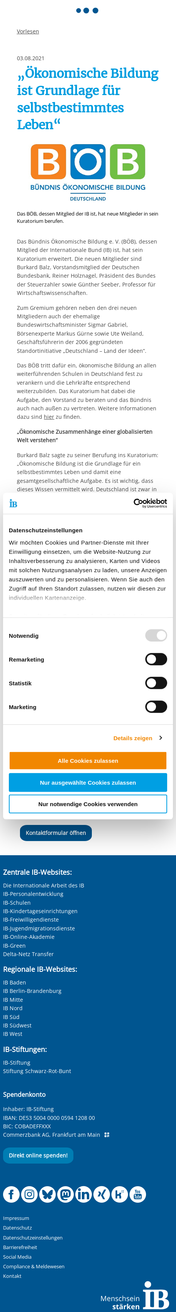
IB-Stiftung (16, 1062)
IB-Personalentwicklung (33, 893)
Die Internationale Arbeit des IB (43, 885)
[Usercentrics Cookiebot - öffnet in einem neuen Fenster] (133, 503)
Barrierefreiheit (20, 1247)
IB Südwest (17, 1025)
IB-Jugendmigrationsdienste (39, 928)
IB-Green (14, 945)
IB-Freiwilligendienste (31, 919)
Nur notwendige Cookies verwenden (88, 804)
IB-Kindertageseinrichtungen (40, 911)
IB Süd (11, 1017)
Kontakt (12, 1276)
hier (49, 416)
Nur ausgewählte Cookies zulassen (88, 782)
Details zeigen (132, 737)
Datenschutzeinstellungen (33, 1238)
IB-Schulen (17, 902)
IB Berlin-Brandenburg (32, 990)
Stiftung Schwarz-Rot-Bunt (37, 1071)
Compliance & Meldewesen (34, 1266)
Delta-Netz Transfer (28, 954)
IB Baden (14, 982)
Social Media (17, 1257)
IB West (12, 1033)
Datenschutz (17, 1228)
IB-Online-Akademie (29, 936)
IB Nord (13, 1008)
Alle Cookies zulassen (88, 760)
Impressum (16, 1218)
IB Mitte (13, 999)
